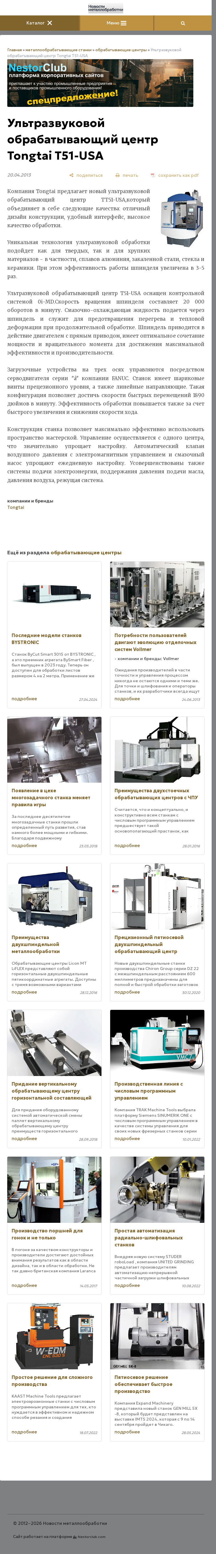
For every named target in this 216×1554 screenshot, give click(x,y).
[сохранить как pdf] (174, 175)
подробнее (24, 698)
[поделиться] (85, 175)
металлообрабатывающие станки (59, 49)
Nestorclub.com (92, 1536)
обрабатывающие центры (121, 49)
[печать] (127, 175)
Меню (116, 23)
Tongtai (15, 507)
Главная (14, 49)
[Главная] (105, 8)
